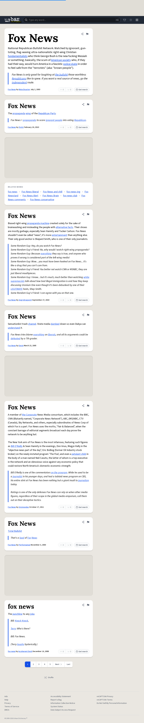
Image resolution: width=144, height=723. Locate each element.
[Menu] (137, 19)
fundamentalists (17, 56)
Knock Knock (21, 621)
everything (46, 253)
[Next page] (59, 664)
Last (68, 664)
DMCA (6, 710)
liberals (52, 334)
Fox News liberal (30, 192)
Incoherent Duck (25, 651)
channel (32, 324)
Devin (21, 345)
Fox (29, 538)
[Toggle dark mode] (130, 19)
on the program (59, 472)
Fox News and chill (52, 192)
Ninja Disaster (24, 89)
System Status (57, 706)
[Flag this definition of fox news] (88, 605)
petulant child (79, 454)
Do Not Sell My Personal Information (112, 703)
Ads (6, 696)
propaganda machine (38, 223)
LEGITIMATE (16, 289)
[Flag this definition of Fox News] (87, 34)
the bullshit (61, 75)
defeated (15, 338)
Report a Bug (56, 699)
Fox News (12, 89)
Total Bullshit (15, 531)
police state (70, 64)
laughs (20, 644)
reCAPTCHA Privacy (105, 696)
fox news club (70, 195)
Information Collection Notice (63, 703)
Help (6, 699)
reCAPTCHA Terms (104, 699)
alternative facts (64, 227)
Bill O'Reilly (16, 446)
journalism (83, 480)
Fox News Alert (30, 195)
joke (32, 614)
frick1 (21, 127)
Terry (13, 628)
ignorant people (54, 120)
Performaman (24, 545)
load (22, 538)
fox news (12, 192)
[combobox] (71, 20)
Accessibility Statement (61, 696)
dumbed (55, 324)
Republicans (19, 79)
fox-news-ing (73, 192)
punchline (17, 614)
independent (19, 82)
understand (14, 328)
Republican (80, 120)
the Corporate (29, 415)
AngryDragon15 (25, 300)
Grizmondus (24, 507)
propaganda (19, 113)
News (34, 538)
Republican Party (47, 113)
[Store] (124, 19)
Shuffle (49, 677)
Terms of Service (11, 706)
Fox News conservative (42, 199)
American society (61, 60)
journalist (17, 476)
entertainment (59, 235)
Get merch (82, 89)
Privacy (7, 703)
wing (28, 113)
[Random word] (117, 20)
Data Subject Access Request (63, 710)
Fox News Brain (50, 195)
